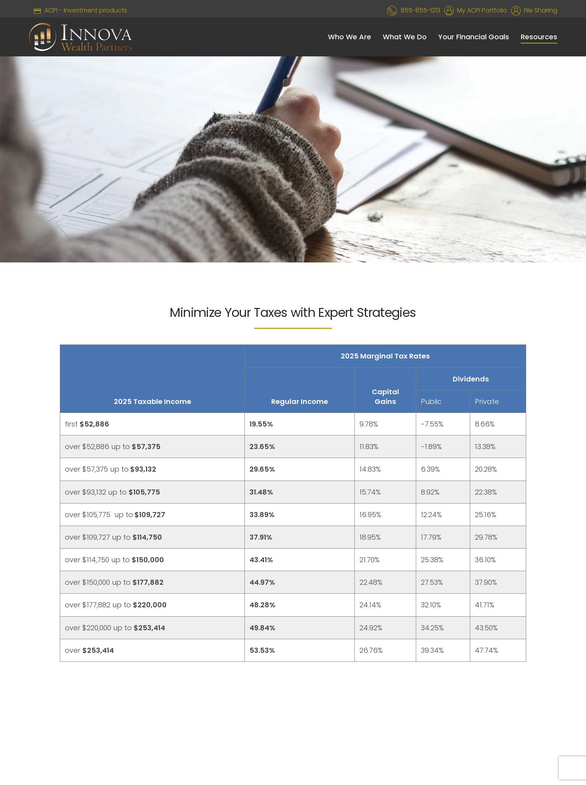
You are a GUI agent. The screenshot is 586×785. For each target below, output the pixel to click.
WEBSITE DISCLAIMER (228, 721)
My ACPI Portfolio (480, 10)
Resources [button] (539, 37)
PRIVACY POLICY (304, 721)
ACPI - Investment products (78, 10)
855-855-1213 (420, 10)
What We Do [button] (405, 37)
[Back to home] (81, 36)
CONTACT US (369, 721)
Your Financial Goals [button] (473, 37)
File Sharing (539, 10)
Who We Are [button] (349, 37)
